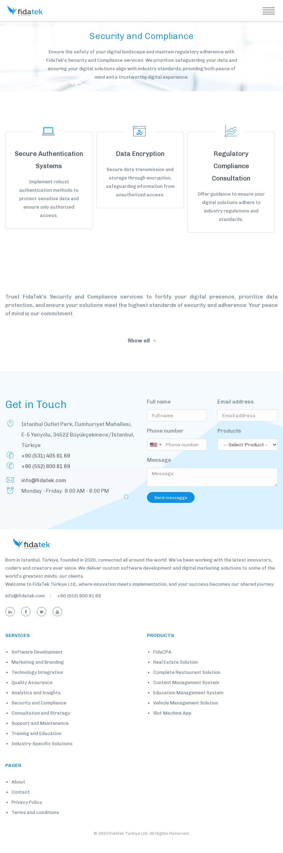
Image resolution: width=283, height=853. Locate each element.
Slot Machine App (172, 724)
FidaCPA (162, 662)
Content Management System (186, 693)
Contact (21, 803)
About (18, 792)
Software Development (37, 662)
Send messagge (170, 508)
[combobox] (156, 455)
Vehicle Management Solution (185, 713)
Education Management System (188, 703)
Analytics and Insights (36, 703)
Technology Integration (37, 683)
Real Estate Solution (175, 673)
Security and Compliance (39, 713)
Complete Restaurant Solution (186, 683)
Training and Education (36, 744)
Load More (141, 247)
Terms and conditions (35, 823)
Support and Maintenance (40, 734)
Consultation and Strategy (41, 724)
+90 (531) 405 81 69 (45, 466)
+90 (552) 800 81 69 (45, 477)
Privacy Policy (27, 813)
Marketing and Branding (38, 673)
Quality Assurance (32, 693)
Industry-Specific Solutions (42, 754)
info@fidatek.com (43, 491)
